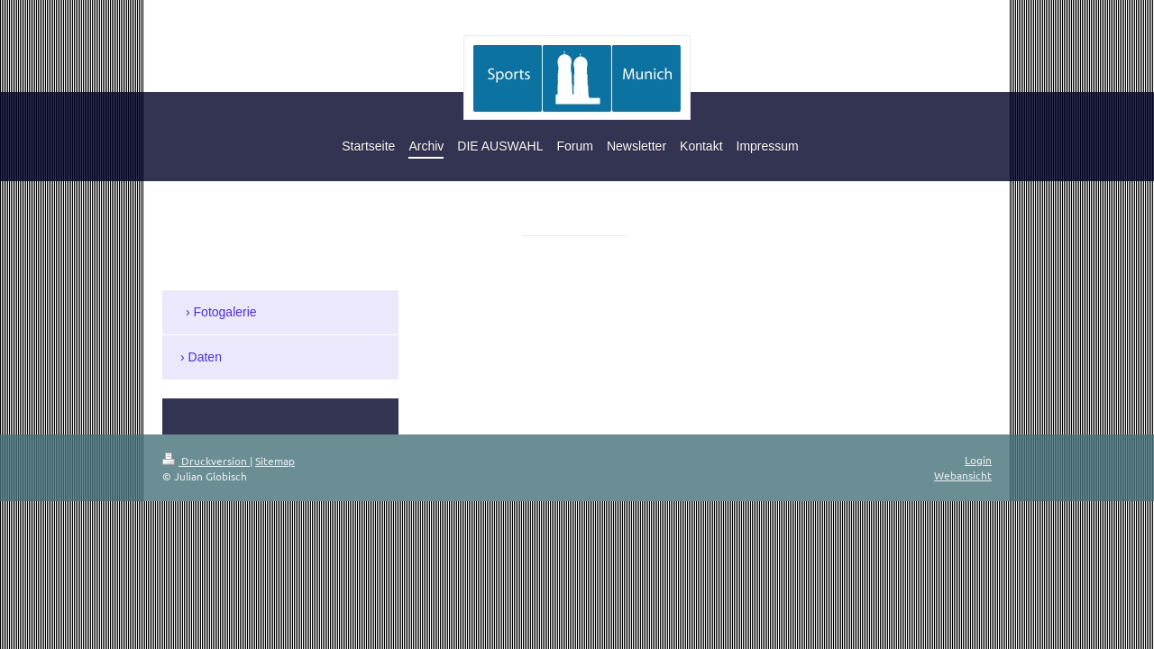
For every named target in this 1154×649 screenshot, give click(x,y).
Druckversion (206, 460)
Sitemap (275, 460)
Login (978, 459)
